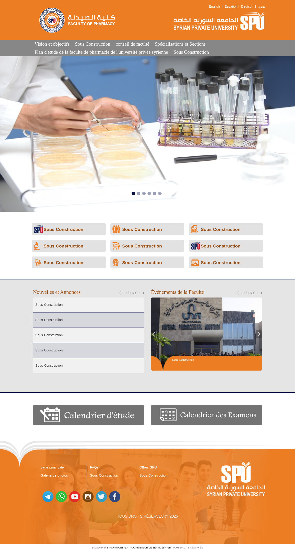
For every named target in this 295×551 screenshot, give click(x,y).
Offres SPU (148, 467)
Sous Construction (92, 44)
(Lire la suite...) (131, 292)
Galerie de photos (54, 475)
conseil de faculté (132, 44)
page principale (52, 467)
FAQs (94, 467)
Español (230, 6)
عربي (261, 6)
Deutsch (247, 6)
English (214, 6)
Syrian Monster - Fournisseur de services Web (139, 547)
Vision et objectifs (52, 44)
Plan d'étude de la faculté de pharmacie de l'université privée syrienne (101, 52)
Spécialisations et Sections (180, 44)
